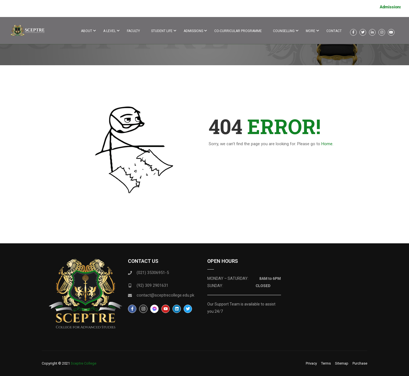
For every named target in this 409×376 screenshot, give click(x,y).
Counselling (284, 31)
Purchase (360, 363)
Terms (326, 363)
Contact (334, 31)
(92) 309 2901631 (152, 285)
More (310, 31)
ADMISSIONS (193, 31)
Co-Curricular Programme (238, 31)
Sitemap (341, 363)
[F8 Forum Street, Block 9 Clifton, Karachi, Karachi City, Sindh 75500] (323, 300)
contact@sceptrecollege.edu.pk (165, 295)
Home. (327, 143)
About (86, 31)
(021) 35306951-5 (153, 272)
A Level (109, 31)
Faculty (133, 31)
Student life (162, 31)
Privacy (311, 363)
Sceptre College (83, 363)
